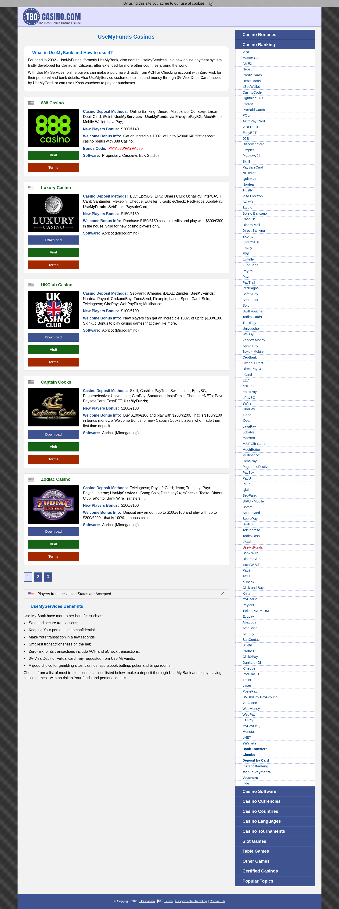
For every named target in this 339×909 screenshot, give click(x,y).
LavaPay (249, 426)
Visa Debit (250, 127)
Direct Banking (253, 230)
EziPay (247, 720)
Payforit (248, 605)
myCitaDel (250, 599)
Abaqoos (249, 622)
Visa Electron (252, 196)
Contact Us (217, 901)
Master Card (251, 58)
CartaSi (248, 651)
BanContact (251, 639)
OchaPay (249, 461)
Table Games (255, 851)
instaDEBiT (251, 565)
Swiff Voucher (252, 311)
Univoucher (251, 328)
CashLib (248, 219)
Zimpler (248, 150)
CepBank (249, 357)
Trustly (247, 190)
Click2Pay (250, 657)
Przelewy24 (251, 156)
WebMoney (251, 709)
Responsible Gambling (191, 901)
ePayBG (248, 398)
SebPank (249, 495)
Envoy (247, 248)
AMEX (247, 64)
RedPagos (250, 288)
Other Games (256, 861)
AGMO (247, 202)
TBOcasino (147, 901)
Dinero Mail (251, 225)
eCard (247, 375)
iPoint (246, 680)
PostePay (249, 691)
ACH (246, 576)
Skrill (246, 161)
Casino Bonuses (259, 34)
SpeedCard (251, 513)
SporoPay (250, 518)
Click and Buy (252, 588)
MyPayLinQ (251, 726)
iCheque (248, 668)
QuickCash (250, 179)
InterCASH (250, 674)
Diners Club (251, 559)
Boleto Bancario (254, 213)
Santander (250, 300)
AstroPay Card (253, 121)
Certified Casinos (260, 871)
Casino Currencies (261, 801)
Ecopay (248, 616)
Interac (247, 104)
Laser (246, 685)
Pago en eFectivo (255, 467)
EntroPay (249, 392)
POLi (246, 115)
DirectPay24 (251, 369)
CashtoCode (252, 92)
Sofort (247, 507)
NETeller (249, 173)
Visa (245, 52)
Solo (245, 305)
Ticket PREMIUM (255, 611)
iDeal (246, 420)
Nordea (248, 184)
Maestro (248, 438)
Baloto (247, 207)
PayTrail (248, 282)
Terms (53, 167)
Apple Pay (250, 346)
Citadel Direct (252, 363)
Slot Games (254, 841)
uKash (247, 541)
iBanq (246, 415)
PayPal (247, 271)
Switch (247, 524)
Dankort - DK (252, 662)
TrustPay (249, 323)
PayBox (248, 472)
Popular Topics (257, 881)
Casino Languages (261, 821)
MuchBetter (251, 449)
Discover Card (253, 144)
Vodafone (249, 703)
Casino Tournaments (263, 831)
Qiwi (245, 490)
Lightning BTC (253, 98)
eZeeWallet (251, 86)
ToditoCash (251, 536)
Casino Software (259, 791)
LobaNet (249, 432)
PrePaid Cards (253, 110)
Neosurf (248, 69)
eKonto (247, 236)
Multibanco (250, 455)
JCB (245, 138)
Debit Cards (251, 81)
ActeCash (249, 628)
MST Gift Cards (254, 444)
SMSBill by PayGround (260, 697)
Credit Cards (252, 75)
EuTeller (248, 259)
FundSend (250, 265)
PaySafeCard (252, 167)
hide (245, 783)
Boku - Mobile (252, 351)
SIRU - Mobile (253, 501)
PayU (246, 478)
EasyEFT (249, 133)
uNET (246, 737)
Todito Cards (252, 317)
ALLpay (248, 634)
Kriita (246, 593)
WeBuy (247, 334)
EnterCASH (251, 242)
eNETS (248, 386)
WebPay (248, 714)
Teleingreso (251, 530)
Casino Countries (260, 811)
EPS (245, 254)
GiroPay (248, 409)
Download (53, 240)
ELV (245, 380)
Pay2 (246, 570)
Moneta (248, 731)
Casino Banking (258, 44)
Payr (245, 277)
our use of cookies (189, 3)
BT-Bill (247, 645)
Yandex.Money (253, 340)
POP (246, 484)
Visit (53, 155)
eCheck (248, 582)
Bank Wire (250, 553)
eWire (247, 403)
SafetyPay (250, 294)
